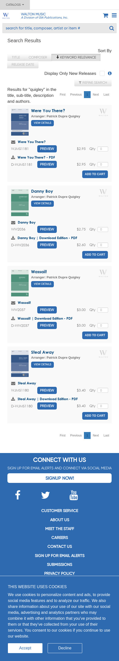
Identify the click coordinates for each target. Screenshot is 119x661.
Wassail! (39, 271)
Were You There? (48, 110)
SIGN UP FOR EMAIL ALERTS (59, 555)
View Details (42, 122)
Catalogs (15, 4)
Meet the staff (59, 528)
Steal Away (42, 352)
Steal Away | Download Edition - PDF (48, 399)
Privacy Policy (59, 573)
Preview (47, 149)
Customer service (59, 510)
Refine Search (93, 82)
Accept (25, 648)
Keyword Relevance (76, 57)
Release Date (23, 64)
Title (16, 57)
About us (59, 519)
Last (106, 94)
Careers (59, 537)
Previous (76, 94)
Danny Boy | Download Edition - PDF (47, 238)
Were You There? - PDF (36, 157)
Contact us (59, 546)
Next (96, 94)
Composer (38, 57)
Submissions (59, 564)
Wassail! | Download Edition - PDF (45, 318)
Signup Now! (59, 478)
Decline (64, 648)
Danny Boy (42, 191)
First (62, 94)
